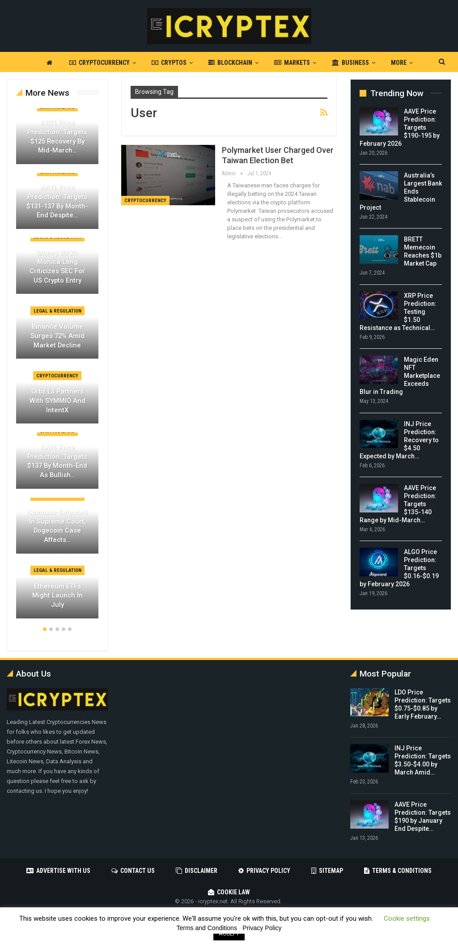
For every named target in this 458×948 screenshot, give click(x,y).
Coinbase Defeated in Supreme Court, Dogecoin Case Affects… (57, 526)
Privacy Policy (264, 870)
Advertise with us (58, 870)
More (399, 62)
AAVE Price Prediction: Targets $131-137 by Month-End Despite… (57, 201)
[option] (57, 367)
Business (350, 62)
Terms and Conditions (207, 927)
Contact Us (133, 870)
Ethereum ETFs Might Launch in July (57, 595)
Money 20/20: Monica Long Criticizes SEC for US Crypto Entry (57, 266)
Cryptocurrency (99, 62)
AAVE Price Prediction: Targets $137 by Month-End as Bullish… (57, 461)
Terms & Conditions (398, 870)
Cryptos (169, 62)
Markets (292, 62)
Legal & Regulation (57, 311)
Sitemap (327, 870)
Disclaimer (196, 870)
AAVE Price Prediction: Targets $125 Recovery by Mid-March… (57, 136)
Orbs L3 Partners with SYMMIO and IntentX (57, 400)
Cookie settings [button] (407, 918)
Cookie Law (229, 892)
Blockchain (230, 62)
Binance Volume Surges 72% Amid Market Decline (57, 335)
